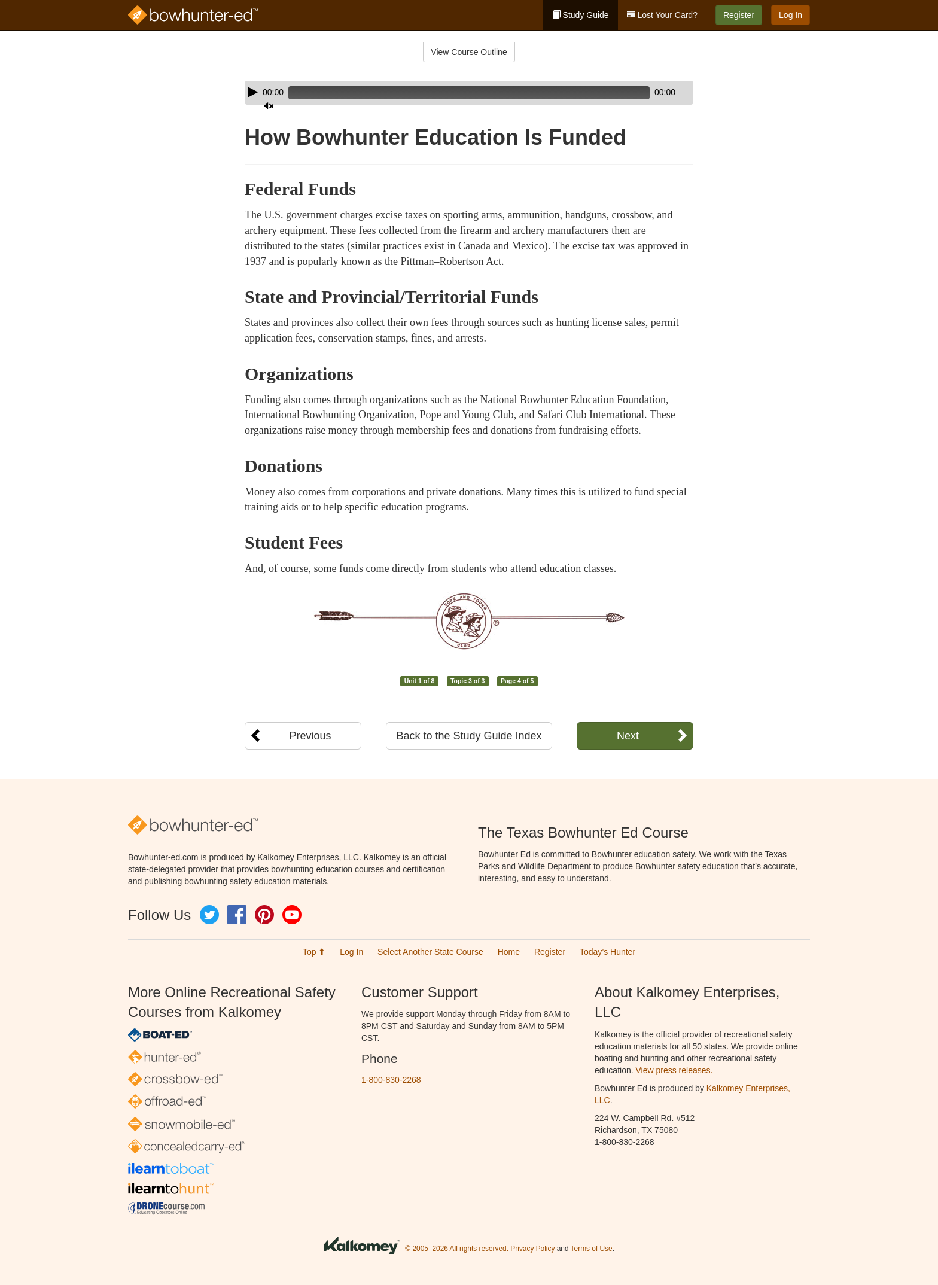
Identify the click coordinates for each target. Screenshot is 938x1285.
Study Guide (580, 15)
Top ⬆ (314, 952)
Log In (790, 15)
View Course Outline (469, 52)
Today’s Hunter (607, 952)
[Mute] (651, 93)
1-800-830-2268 (391, 1080)
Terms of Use (592, 1248)
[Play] (253, 92)
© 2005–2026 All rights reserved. (456, 1248)
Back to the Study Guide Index (468, 736)
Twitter (209, 914)
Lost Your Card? (662, 15)
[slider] (452, 92)
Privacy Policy (532, 1248)
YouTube (292, 914)
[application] (469, 93)
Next (628, 736)
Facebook (236, 914)
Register (738, 15)
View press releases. (674, 1070)
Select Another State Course (430, 952)
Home (509, 952)
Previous (310, 736)
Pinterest (264, 914)
